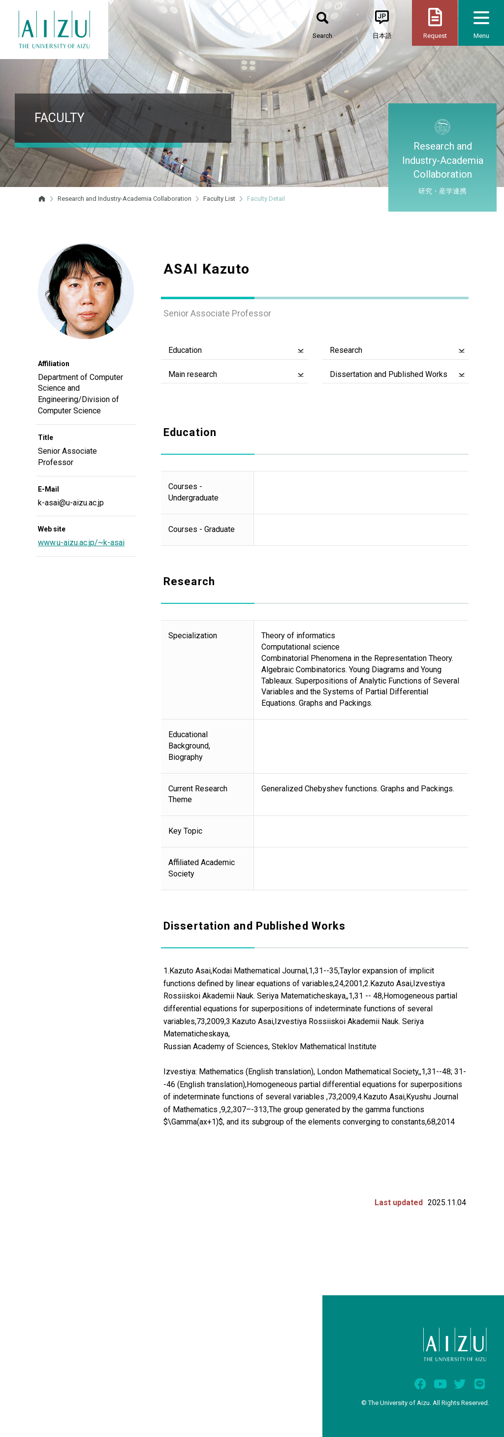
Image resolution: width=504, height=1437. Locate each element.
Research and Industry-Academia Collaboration (124, 198)
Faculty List (219, 198)
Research (346, 350)
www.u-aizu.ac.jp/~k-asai (81, 542)
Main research (192, 374)
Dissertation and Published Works (388, 374)
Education (185, 350)
